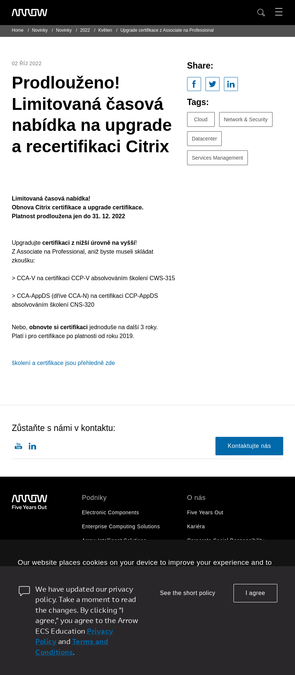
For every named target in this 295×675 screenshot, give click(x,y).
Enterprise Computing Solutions (121, 526)
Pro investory (203, 554)
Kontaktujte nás (249, 446)
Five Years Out (205, 512)
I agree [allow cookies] (255, 593)
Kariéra (196, 526)
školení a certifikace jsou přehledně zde (63, 363)
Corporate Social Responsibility (225, 540)
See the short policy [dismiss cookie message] (187, 593)
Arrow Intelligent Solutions (114, 540)
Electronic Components (110, 512)
